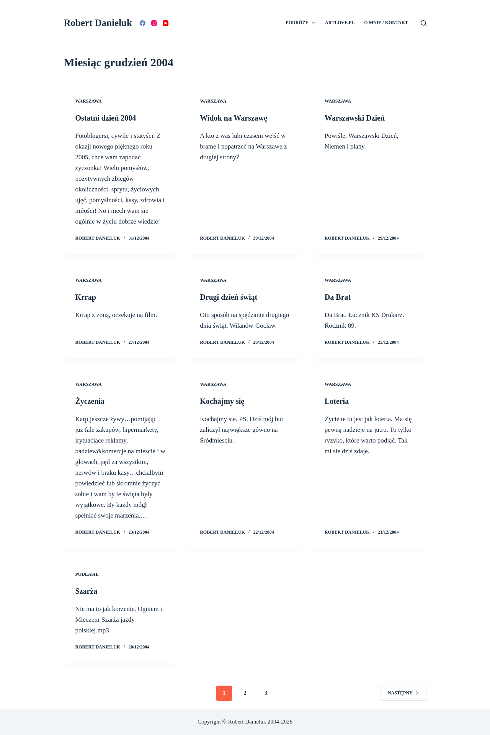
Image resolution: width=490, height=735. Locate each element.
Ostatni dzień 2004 (105, 118)
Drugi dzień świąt (228, 297)
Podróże (302, 23)
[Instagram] (154, 23)
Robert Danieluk (98, 23)
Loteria (337, 401)
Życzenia (90, 401)
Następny (403, 693)
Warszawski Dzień (355, 118)
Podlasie (86, 574)
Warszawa (88, 101)
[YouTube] (165, 23)
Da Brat (338, 297)
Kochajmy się (222, 401)
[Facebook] (142, 23)
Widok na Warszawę (233, 118)
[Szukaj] (423, 23)
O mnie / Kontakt (386, 22)
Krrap (85, 297)
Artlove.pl (339, 22)
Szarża (86, 591)
